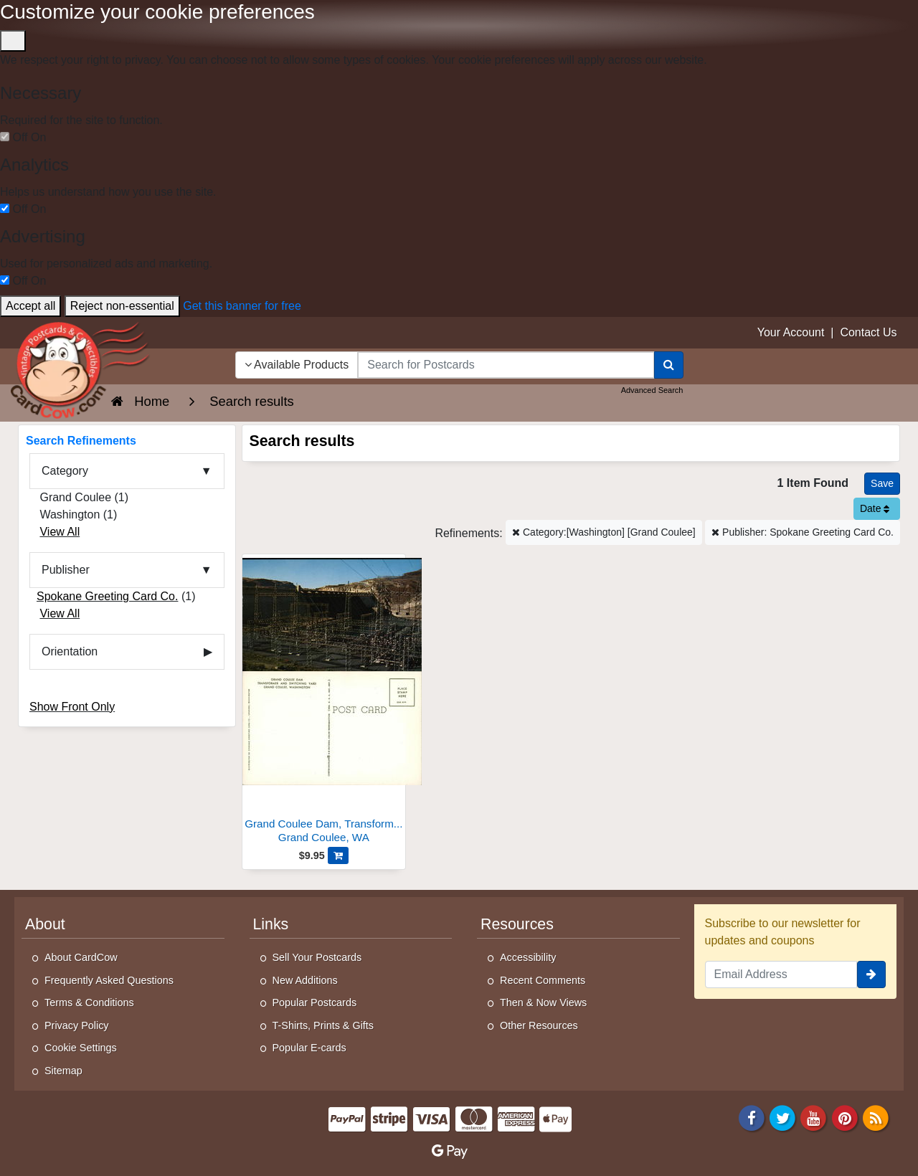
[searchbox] (505, 365)
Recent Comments (542, 980)
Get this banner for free (242, 306)
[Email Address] (781, 974)
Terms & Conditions (89, 1002)
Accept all (30, 306)
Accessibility (528, 957)
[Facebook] (752, 1117)
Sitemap (63, 1070)
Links (271, 924)
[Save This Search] (882, 484)
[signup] (871, 974)
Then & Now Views (543, 1002)
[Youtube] (814, 1117)
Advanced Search (652, 390)
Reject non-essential (122, 306)
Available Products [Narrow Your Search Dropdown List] (297, 365)
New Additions (305, 980)
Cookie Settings (80, 1047)
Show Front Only (72, 707)
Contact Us (868, 332)
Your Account (791, 332)
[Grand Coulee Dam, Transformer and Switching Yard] (324, 702)
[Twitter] (782, 1117)
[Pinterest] (845, 1117)
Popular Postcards (315, 1002)
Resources (517, 924)
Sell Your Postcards (317, 957)
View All (59, 532)
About (45, 924)
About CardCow (81, 957)
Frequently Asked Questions (109, 980)
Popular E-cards (309, 1047)
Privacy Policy (76, 1025)
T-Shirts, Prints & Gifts (323, 1025)
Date (874, 508)
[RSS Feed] (876, 1117)
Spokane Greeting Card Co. (107, 596)
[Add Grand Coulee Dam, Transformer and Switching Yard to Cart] (338, 855)
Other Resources (539, 1025)
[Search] (668, 365)
